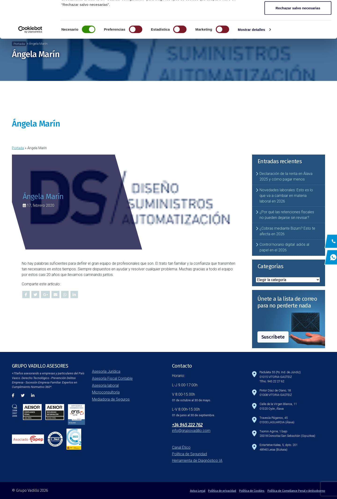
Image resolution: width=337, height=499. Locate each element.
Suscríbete (273, 337)
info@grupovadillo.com (191, 430)
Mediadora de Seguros (111, 399)
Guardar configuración (298, 28)
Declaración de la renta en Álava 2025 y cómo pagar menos (286, 176)
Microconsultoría (106, 392)
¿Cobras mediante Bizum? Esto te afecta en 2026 (287, 231)
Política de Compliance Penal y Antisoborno (296, 490)
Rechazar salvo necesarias (298, 43)
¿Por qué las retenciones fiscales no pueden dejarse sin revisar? (287, 215)
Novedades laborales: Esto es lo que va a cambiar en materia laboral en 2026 (286, 195)
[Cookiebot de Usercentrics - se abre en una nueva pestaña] (30, 64)
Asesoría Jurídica (106, 371)
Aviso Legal (197, 490)
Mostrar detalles (251, 64)
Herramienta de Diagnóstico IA (197, 460)
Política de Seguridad (189, 454)
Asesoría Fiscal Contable (112, 378)
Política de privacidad (222, 490)
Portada (18, 148)
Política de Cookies (251, 490)
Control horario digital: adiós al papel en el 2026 (284, 247)
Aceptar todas (298, 12)
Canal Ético (181, 447)
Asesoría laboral (105, 385)
